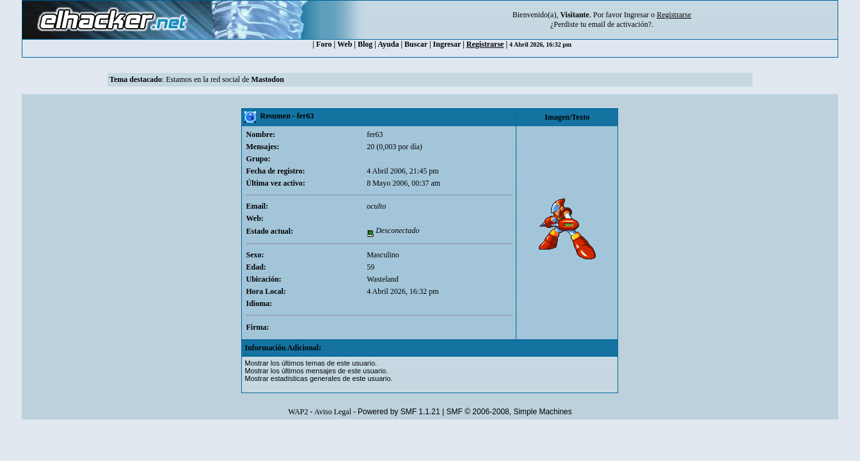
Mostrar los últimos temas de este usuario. (310, 363)
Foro (323, 44)
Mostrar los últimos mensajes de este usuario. (316, 371)
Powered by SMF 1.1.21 (399, 411)
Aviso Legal (332, 411)
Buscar (415, 44)
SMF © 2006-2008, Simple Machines (509, 411)
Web (344, 44)
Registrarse (485, 44)
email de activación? (619, 24)
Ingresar (636, 14)
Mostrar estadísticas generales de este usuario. (318, 378)
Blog (365, 44)
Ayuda (388, 44)
